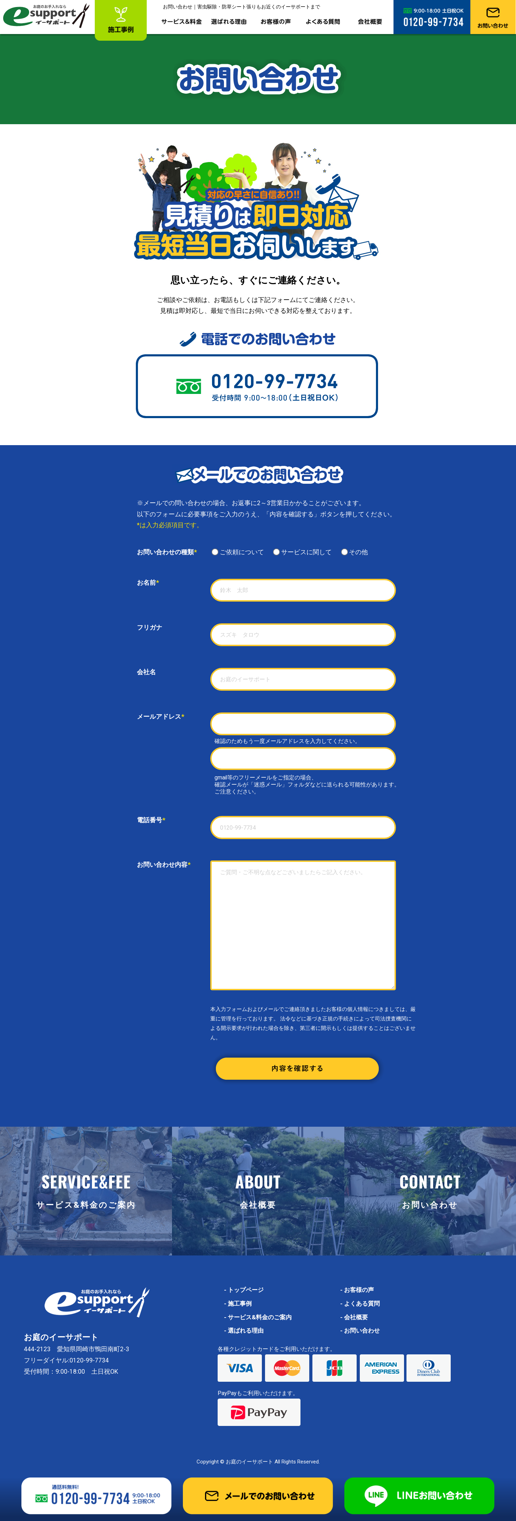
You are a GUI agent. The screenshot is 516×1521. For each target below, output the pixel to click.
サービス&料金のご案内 (259, 1317)
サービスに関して (305, 552)
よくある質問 (361, 1303)
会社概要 (354, 1317)
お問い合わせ (361, 1330)
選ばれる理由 (245, 1330)
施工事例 (238, 1303)
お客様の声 (358, 1289)
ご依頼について (241, 552)
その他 (354, 552)
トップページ (245, 1289)
